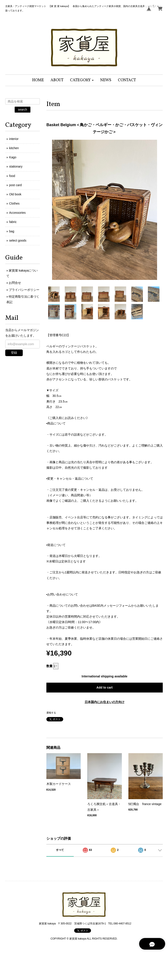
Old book (15, 194)
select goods (17, 240)
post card (15, 185)
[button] (82, 80)
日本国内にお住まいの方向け (104, 702)
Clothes (14, 203)
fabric (13, 222)
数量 (49, 666)
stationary (16, 166)
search (22, 109)
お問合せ (15, 282)
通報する (51, 712)
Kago (12, 157)
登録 (14, 352)
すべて (60, 850)
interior (14, 139)
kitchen (14, 148)
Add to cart (104, 687)
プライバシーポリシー (24, 290)
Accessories (17, 212)
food (12, 176)
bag (11, 231)
